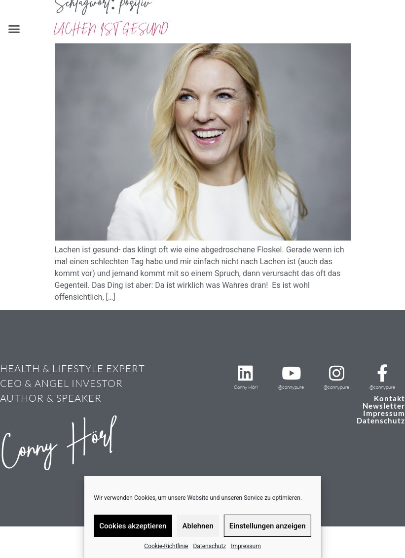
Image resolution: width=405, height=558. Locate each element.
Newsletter (384, 405)
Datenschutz (209, 546)
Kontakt (389, 398)
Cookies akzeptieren (132, 526)
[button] (14, 29)
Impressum (245, 546)
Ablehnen (197, 526)
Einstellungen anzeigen (267, 526)
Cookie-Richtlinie (166, 546)
